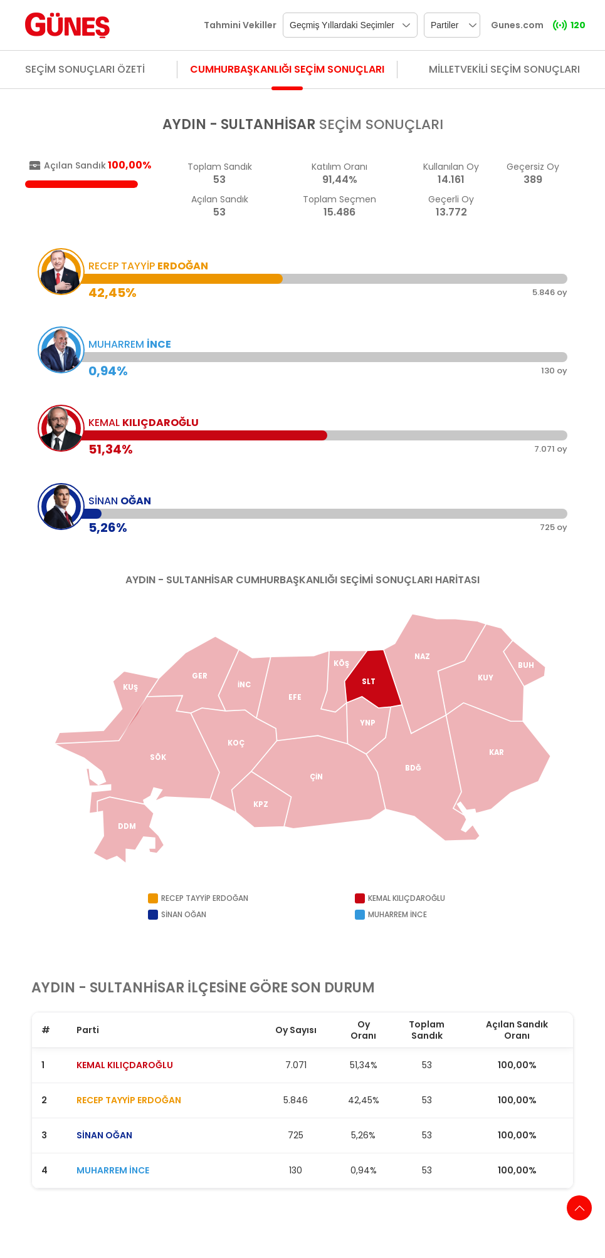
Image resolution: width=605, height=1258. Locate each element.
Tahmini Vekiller (240, 25)
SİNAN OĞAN (104, 1135)
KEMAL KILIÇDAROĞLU (124, 1065)
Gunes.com (517, 25)
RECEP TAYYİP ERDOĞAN (128, 1100)
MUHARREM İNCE (112, 1170)
